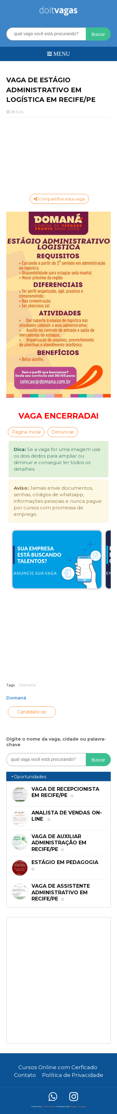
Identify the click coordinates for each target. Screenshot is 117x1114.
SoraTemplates (48, 1106)
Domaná (27, 685)
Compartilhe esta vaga (59, 198)
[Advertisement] (58, 155)
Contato (25, 1075)
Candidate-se (31, 712)
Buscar (98, 34)
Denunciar (62, 432)
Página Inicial (26, 432)
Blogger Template (78, 1106)
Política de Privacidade (72, 1075)
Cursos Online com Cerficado (57, 1067)
